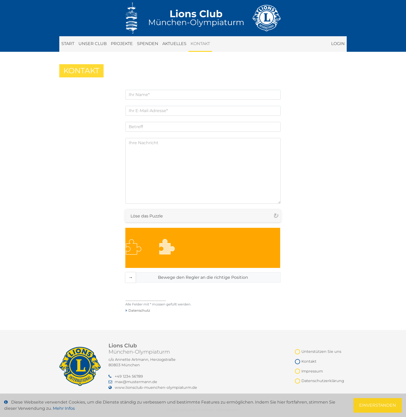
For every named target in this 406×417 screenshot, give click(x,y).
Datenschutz (139, 310)
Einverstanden (377, 405)
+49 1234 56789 (125, 376)
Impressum (312, 371)
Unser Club (92, 43)
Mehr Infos (64, 408)
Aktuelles (174, 43)
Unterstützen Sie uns (321, 351)
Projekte (122, 43)
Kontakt (200, 43)
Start (67, 43)
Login (338, 43)
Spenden (147, 43)
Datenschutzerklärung (322, 380)
